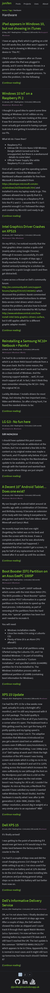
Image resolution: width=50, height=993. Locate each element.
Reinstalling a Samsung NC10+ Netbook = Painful (24, 343)
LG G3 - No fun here (16, 421)
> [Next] (29, 974)
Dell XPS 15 (10, 825)
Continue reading (11, 82)
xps (14, 238)
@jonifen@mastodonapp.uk (25, 986)
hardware (6, 35)
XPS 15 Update (13, 694)
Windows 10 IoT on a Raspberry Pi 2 (17, 95)
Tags (10, 10)
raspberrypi (7, 105)
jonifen (6, 3)
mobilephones (8, 429)
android (14, 498)
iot (22, 105)
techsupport (43, 32)
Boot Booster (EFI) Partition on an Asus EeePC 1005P (25, 573)
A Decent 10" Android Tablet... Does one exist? (24, 488)
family (23, 352)
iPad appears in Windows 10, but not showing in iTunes (23, 26)
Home (4, 10)
